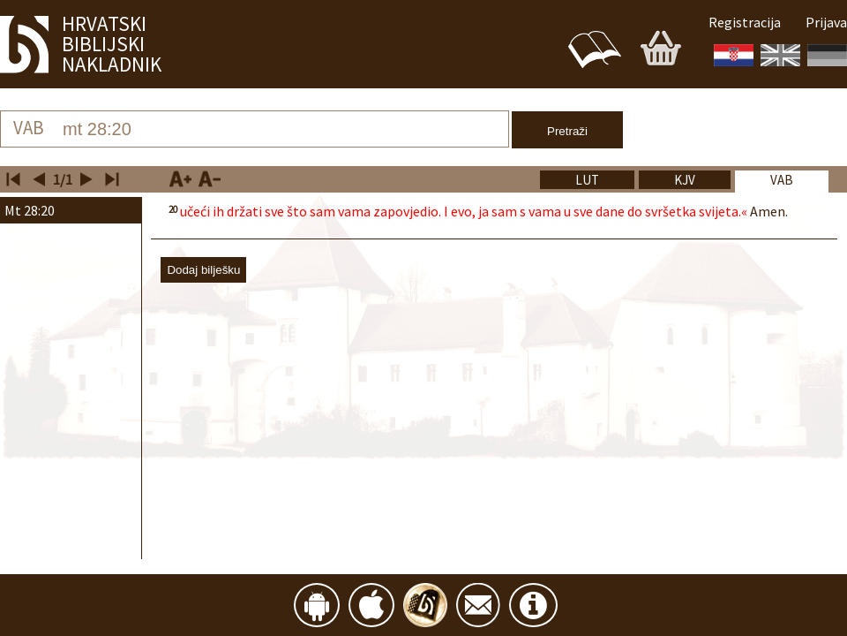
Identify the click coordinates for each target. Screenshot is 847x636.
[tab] (781, 183)
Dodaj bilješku (203, 269)
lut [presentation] (587, 179)
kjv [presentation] (684, 179)
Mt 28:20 (29, 210)
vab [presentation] (781, 179)
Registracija (744, 22)
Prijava (826, 22)
